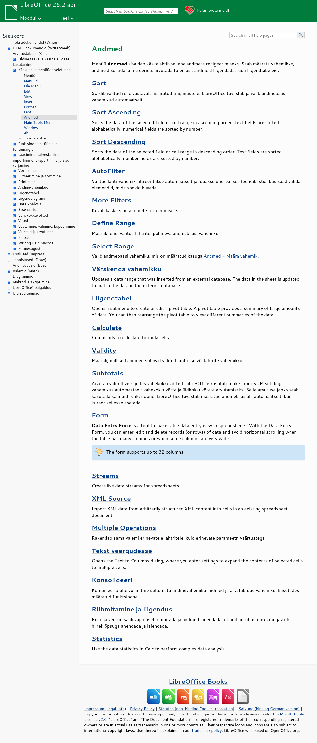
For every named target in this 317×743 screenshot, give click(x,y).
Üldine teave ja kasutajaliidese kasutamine (41, 61)
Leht (27, 112)
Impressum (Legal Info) (105, 708)
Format (30, 107)
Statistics (107, 638)
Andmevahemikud (33, 187)
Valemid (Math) (26, 271)
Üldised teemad (26, 293)
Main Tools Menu (38, 122)
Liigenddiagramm (32, 198)
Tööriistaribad (35, 138)
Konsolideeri (112, 580)
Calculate (107, 327)
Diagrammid (23, 276)
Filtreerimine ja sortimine (39, 176)
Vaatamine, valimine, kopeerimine (46, 226)
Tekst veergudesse (122, 550)
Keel (64, 17)
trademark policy (207, 730)
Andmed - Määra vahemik (231, 256)
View (28, 96)
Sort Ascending (116, 112)
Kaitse (23, 237)
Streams (105, 475)
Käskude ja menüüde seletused (44, 69)
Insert (29, 101)
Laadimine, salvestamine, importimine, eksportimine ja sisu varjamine (41, 160)
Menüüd (30, 75)
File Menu (32, 86)
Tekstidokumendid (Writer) (36, 42)
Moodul (28, 17)
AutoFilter (108, 170)
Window (31, 127)
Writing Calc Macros (35, 243)
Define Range (113, 223)
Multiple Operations (124, 527)
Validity (104, 350)
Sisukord (13, 36)
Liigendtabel (28, 192)
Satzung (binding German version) (269, 708)
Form (100, 415)
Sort (99, 83)
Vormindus (27, 170)
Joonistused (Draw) (29, 259)
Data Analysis (29, 204)
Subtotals (107, 373)
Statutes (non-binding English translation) (196, 708)
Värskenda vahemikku (126, 268)
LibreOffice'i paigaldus (32, 287)
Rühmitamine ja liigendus (132, 609)
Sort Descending (118, 141)
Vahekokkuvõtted (33, 215)
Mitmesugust (29, 248)
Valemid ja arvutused (36, 231)
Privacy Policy (142, 708)
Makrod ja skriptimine (31, 282)
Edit (27, 91)
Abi (26, 133)
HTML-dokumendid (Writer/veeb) (42, 48)
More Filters (111, 200)
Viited (23, 220)
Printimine (27, 181)
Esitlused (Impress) (29, 254)
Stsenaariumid (30, 209)
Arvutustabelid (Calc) (31, 53)
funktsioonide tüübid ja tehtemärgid (35, 146)
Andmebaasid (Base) (30, 265)
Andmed (31, 117)
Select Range (113, 246)
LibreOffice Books (198, 681)
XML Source (111, 498)
